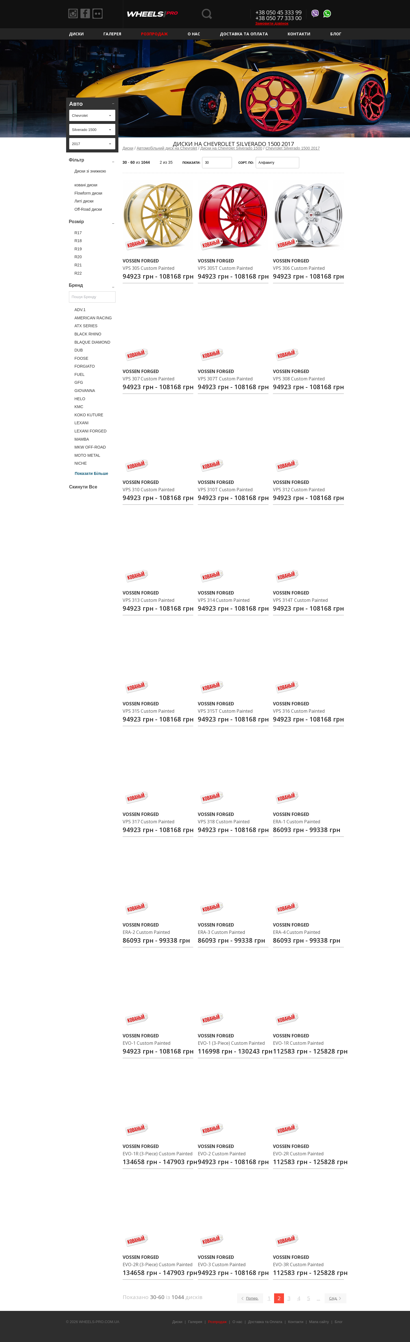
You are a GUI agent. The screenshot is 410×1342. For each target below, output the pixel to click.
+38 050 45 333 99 (278, 12)
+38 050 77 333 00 (278, 18)
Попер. (252, 1298)
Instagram (73, 14)
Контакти (299, 33)
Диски (76, 33)
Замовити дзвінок (271, 23)
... (318, 1298)
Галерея (112, 33)
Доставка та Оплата (244, 33)
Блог (335, 33)
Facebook (87, 14)
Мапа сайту (319, 1322)
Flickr (100, 14)
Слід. (333, 1298)
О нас (194, 33)
